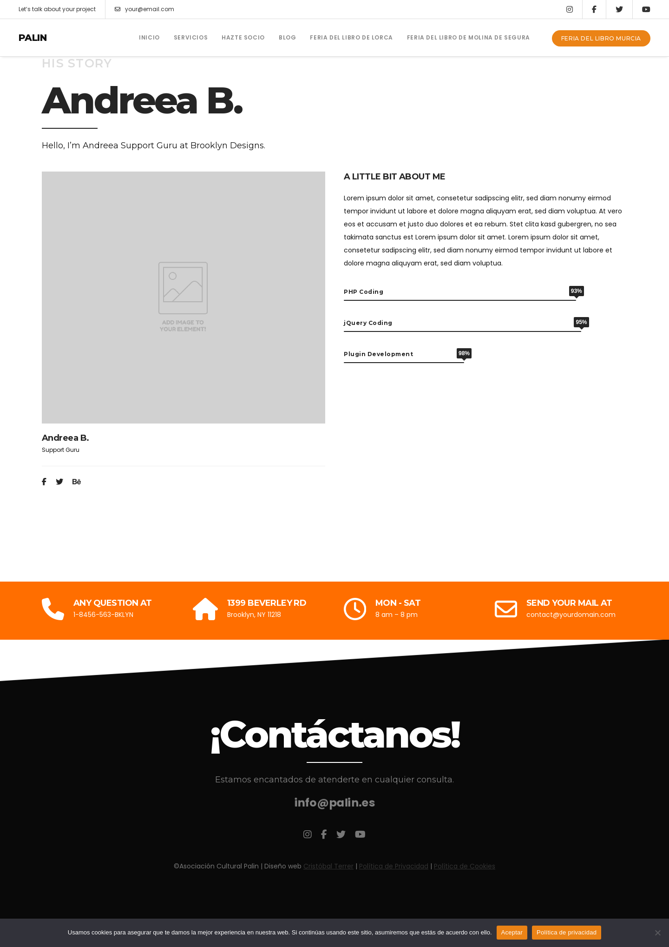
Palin (32, 37)
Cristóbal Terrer (328, 866)
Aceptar (512, 932)
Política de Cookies (464, 866)
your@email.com (144, 9)
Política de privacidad (567, 932)
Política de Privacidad (393, 866)
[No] (657, 932)
